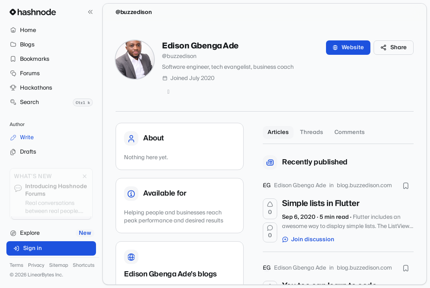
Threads (311, 132)
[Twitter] (168, 92)
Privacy (36, 265)
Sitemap (58, 265)
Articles (278, 132)
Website (348, 47)
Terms (16, 265)
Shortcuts (83, 265)
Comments (349, 132)
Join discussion (308, 240)
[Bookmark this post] (406, 186)
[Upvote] (270, 208)
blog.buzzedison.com (364, 186)
